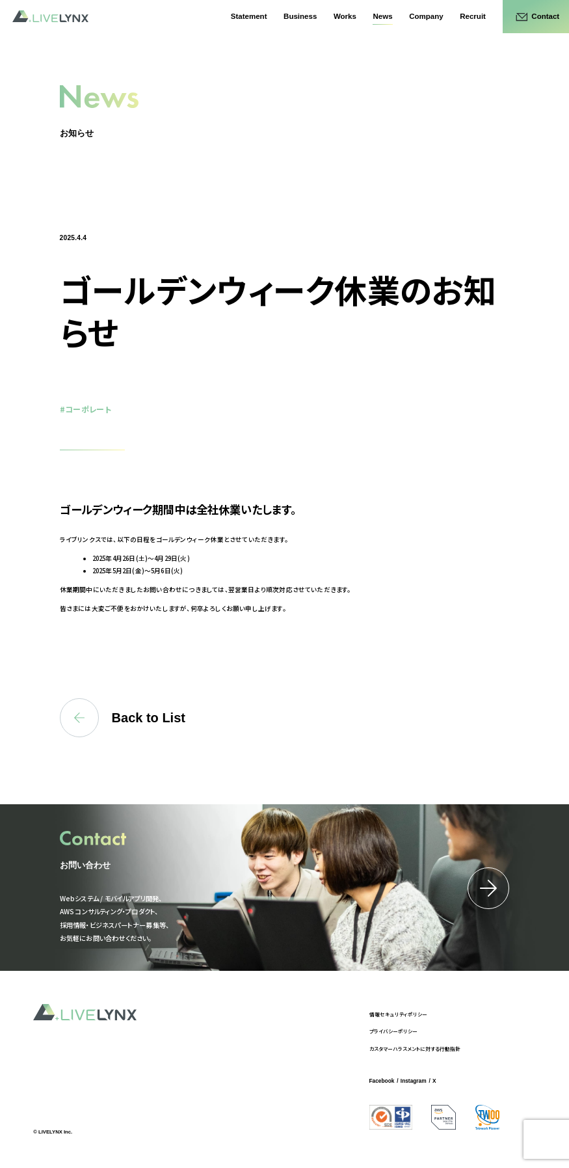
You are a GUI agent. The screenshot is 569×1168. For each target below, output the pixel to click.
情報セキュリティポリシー (398, 1014)
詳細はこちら (488, 888)
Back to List (122, 717)
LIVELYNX (50, 16)
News (382, 16)
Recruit (473, 16)
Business (300, 16)
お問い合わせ (85, 865)
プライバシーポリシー (393, 1031)
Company (426, 16)
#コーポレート (85, 408)
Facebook (382, 1081)
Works (345, 16)
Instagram (414, 1081)
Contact (545, 16)
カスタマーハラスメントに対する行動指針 (414, 1048)
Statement (249, 16)
